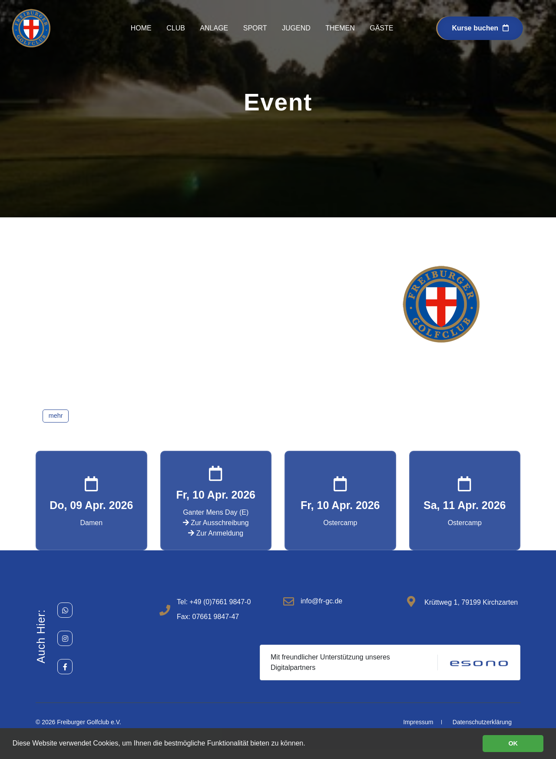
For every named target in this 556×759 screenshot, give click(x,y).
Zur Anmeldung (215, 533)
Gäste (381, 28)
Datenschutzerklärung (482, 722)
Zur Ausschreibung (216, 522)
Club (175, 28)
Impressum (418, 722)
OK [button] (513, 743)
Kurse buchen (480, 28)
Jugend (296, 28)
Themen (340, 28)
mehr (56, 415)
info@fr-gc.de (321, 601)
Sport (255, 28)
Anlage (214, 28)
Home (141, 28)
